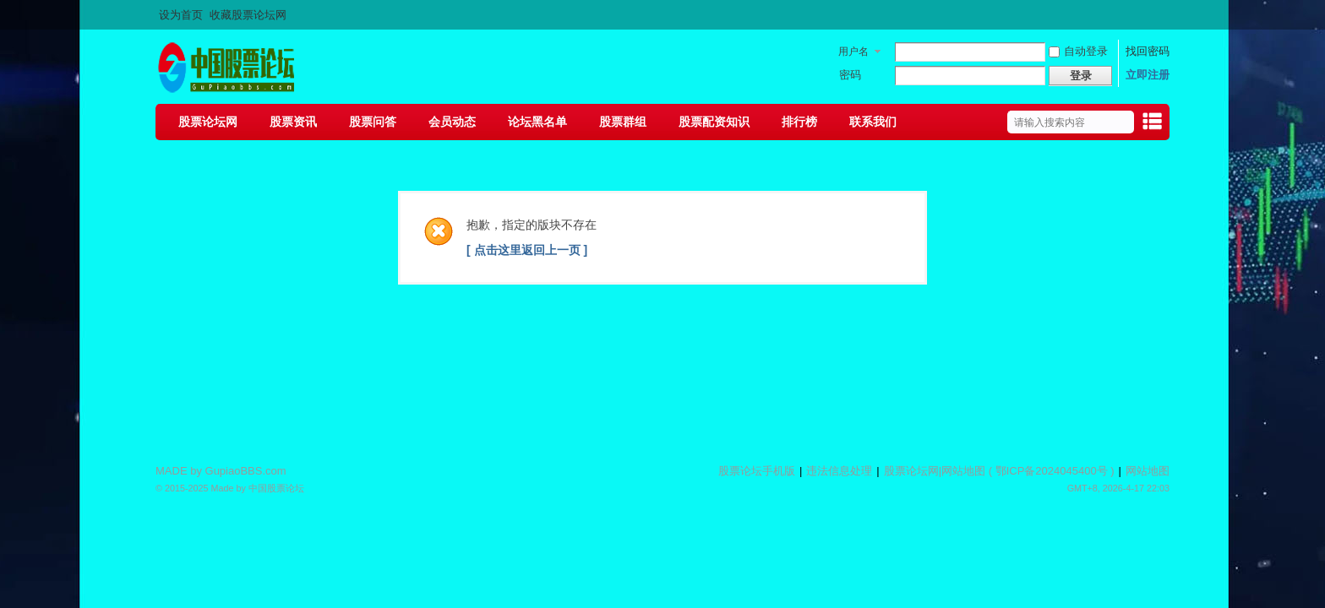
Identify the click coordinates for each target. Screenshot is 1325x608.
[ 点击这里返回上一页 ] (526, 250)
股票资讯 (293, 121)
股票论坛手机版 (756, 470)
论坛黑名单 (537, 121)
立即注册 (1148, 74)
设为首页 (181, 14)
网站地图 (963, 470)
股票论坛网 (207, 121)
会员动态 (452, 121)
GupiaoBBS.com (245, 470)
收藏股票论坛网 (248, 14)
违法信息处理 (839, 470)
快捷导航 (1152, 124)
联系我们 (873, 121)
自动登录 (1078, 51)
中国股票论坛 (276, 488)
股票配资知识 (714, 121)
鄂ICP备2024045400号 (1051, 470)
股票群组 (622, 121)
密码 (850, 74)
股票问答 (372, 121)
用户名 (853, 51)
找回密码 (1148, 51)
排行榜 (799, 121)
